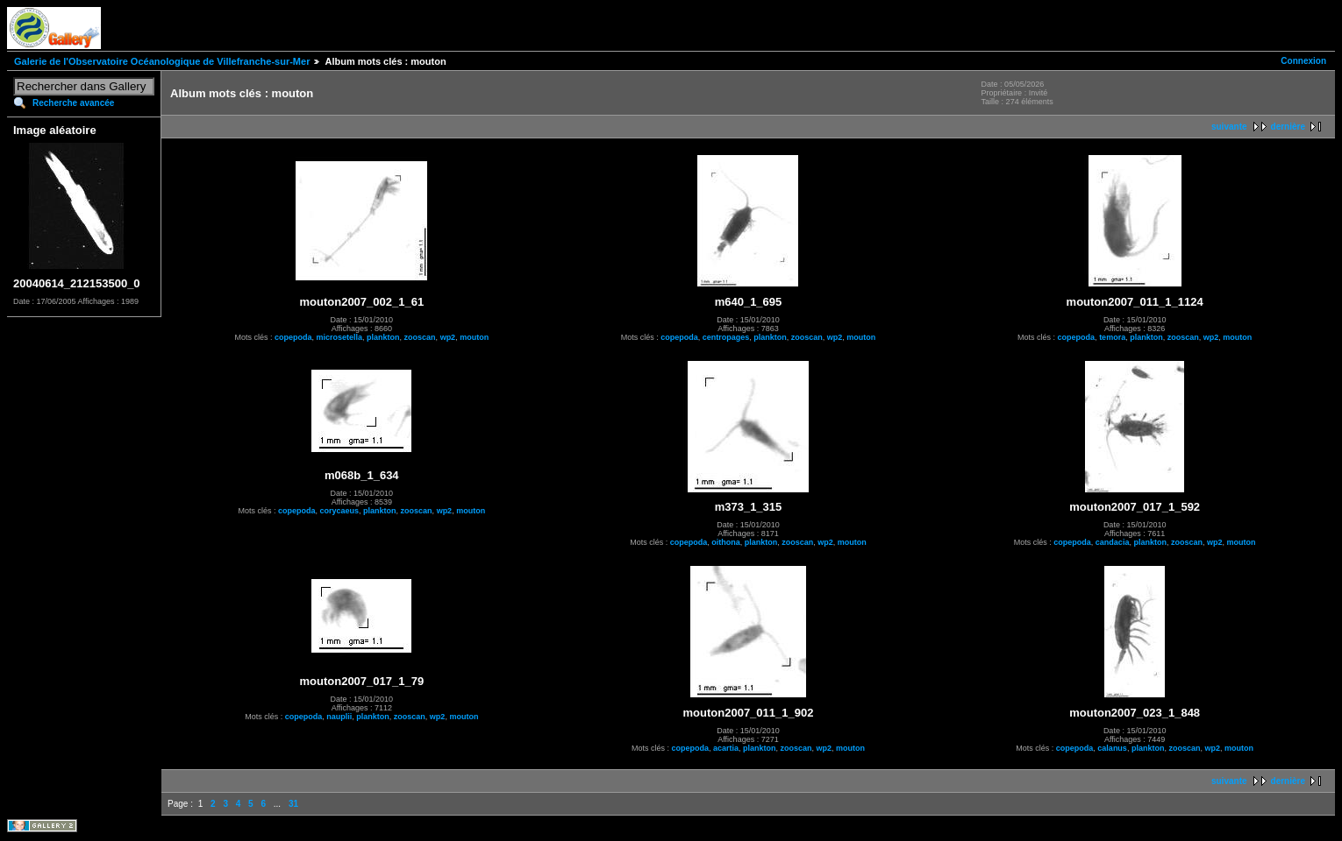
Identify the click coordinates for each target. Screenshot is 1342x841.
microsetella (340, 337)
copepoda (293, 337)
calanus (1112, 748)
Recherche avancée (73, 103)
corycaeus (340, 510)
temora (1112, 337)
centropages (726, 337)
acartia (726, 748)
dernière (1288, 126)
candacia (1113, 542)
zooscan (420, 337)
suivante (1229, 126)
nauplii (339, 716)
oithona (725, 542)
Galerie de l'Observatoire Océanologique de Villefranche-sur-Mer (162, 61)
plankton (383, 337)
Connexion (1303, 61)
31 (293, 804)
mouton (474, 337)
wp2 (448, 337)
